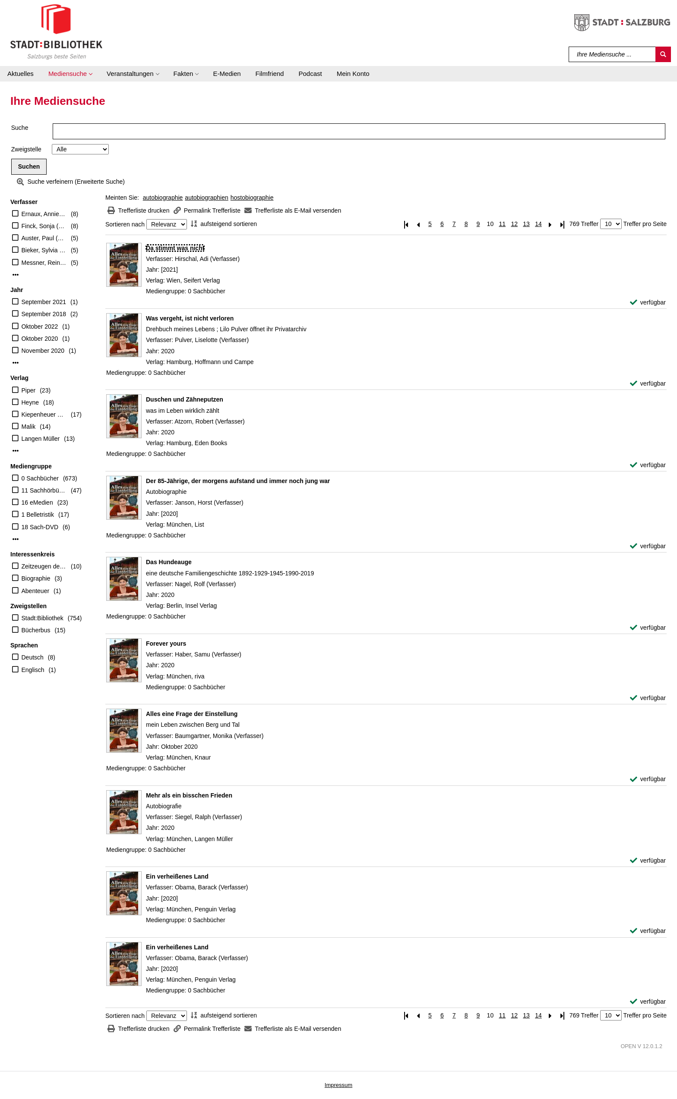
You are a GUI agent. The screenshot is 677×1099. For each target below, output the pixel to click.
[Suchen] (663, 54)
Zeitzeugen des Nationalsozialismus (44, 566)
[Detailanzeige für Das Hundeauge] (169, 562)
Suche (19, 127)
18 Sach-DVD (40, 527)
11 (502, 223)
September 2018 (44, 314)
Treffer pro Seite (645, 223)
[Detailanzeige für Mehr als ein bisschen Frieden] (189, 795)
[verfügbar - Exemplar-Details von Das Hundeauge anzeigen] (648, 627)
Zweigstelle (26, 149)
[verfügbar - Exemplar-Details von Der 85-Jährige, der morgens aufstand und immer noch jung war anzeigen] (648, 546)
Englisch (33, 669)
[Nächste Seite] (550, 224)
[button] (70, 74)
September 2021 (44, 301)
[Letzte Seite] (562, 224)
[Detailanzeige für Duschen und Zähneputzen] (184, 399)
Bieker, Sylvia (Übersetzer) (44, 250)
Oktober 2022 (40, 326)
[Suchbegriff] (612, 54)
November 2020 (43, 350)
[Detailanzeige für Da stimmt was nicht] (175, 248)
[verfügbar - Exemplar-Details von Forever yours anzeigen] (648, 698)
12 (514, 223)
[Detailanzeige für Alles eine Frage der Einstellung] (191, 713)
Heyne (30, 402)
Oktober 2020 (40, 338)
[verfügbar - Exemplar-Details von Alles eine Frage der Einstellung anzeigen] (648, 779)
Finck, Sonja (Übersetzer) (44, 226)
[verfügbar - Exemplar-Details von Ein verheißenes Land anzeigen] (648, 931)
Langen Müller (41, 438)
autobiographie (163, 197)
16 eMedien (37, 502)
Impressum (338, 1085)
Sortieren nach (125, 224)
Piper (29, 390)
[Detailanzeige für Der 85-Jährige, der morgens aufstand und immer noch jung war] (238, 480)
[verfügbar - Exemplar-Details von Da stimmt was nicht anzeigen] (648, 302)
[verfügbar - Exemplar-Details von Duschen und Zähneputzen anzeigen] (648, 465)
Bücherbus (36, 630)
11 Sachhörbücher (44, 490)
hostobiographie (252, 197)
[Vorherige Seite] (418, 224)
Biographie (36, 578)
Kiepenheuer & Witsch (44, 414)
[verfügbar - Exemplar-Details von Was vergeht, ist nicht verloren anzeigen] (648, 383)
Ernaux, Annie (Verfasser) (44, 213)
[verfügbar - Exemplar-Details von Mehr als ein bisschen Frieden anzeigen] (648, 860)
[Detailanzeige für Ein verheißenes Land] (177, 876)
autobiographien (206, 197)
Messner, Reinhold (44, 262)
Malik (29, 426)
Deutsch (33, 657)
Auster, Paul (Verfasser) (44, 238)
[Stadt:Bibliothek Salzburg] (56, 31)
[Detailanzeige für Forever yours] (166, 643)
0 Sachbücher (40, 478)
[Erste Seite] (406, 224)
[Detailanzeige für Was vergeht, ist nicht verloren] (190, 318)
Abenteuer (36, 590)
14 (538, 223)
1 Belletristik (38, 514)
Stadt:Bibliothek (42, 618)
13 (526, 223)
